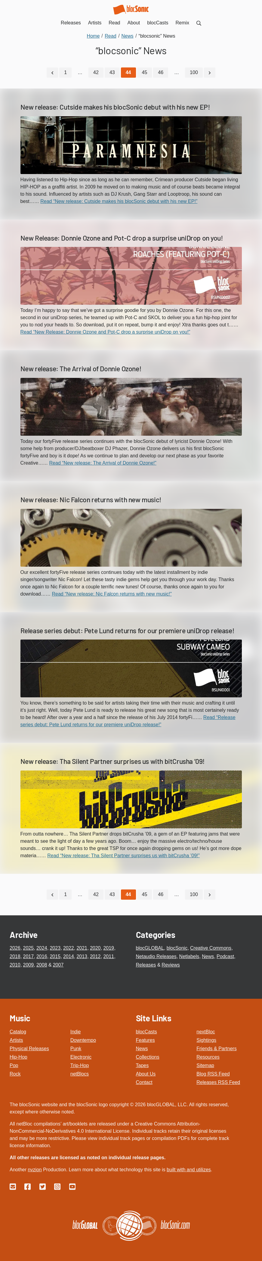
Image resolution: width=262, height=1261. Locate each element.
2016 (41, 955)
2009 (28, 963)
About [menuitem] (134, 22)
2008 (41, 963)
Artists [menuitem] (94, 22)
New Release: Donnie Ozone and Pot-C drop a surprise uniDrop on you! (121, 237)
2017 (28, 955)
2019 (108, 946)
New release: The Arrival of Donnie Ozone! (81, 368)
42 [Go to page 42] (96, 72)
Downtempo (83, 1038)
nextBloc (205, 1030)
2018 (15, 955)
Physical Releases (29, 1047)
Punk (75, 1047)
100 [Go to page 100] (194, 72)
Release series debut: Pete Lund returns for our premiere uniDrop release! (127, 629)
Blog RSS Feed (213, 1072)
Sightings (206, 1038)
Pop (14, 1063)
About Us (146, 1072)
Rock (15, 1072)
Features (145, 1038)
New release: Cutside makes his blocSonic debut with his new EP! (115, 106)
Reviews (171, 963)
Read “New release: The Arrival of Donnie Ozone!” (102, 462)
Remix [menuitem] (182, 22)
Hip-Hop (18, 1055)
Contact (144, 1080)
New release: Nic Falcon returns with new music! (91, 499)
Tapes (142, 1063)
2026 (15, 946)
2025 (28, 946)
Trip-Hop (79, 1063)
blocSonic (177, 946)
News (208, 955)
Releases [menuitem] (71, 22)
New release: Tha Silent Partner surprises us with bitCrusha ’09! (112, 760)
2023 (55, 946)
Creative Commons (210, 946)
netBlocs (79, 1072)
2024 (41, 946)
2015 (55, 955)
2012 (95, 955)
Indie (75, 1030)
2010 (15, 963)
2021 (81, 946)
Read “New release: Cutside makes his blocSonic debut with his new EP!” (118, 200)
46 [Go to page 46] (160, 72)
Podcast (225, 955)
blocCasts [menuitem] (157, 22)
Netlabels (189, 955)
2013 (81, 955)
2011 (108, 955)
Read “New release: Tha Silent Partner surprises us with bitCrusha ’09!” (123, 855)
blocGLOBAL (150, 946)
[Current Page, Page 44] (128, 72)
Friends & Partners (216, 1047)
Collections (147, 1055)
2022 (68, 946)
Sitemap (205, 1063)
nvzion (35, 1168)
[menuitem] (198, 22)
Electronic (80, 1055)
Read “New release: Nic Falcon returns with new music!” (111, 593)
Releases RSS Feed (218, 1080)
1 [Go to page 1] (65, 72)
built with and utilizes (189, 1168)
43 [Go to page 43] (112, 72)
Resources (207, 1055)
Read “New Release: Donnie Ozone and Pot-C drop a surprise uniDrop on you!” (105, 331)
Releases (146, 963)
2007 (58, 963)
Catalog (18, 1030)
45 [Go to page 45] (144, 72)
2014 (68, 955)
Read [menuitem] (114, 22)
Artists (16, 1038)
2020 (95, 946)
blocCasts (146, 1030)
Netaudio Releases (156, 955)
